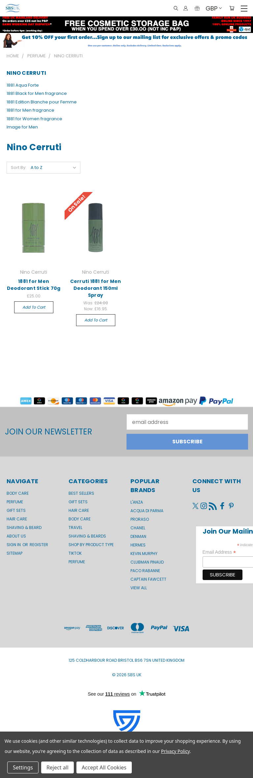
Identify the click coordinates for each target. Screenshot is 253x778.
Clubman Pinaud (147, 562)
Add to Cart (33, 307)
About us (16, 536)
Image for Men (22, 127)
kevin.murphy (143, 553)
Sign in (14, 544)
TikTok (75, 553)
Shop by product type (91, 544)
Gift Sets (78, 502)
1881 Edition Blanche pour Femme (42, 102)
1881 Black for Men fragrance (37, 93)
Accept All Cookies (104, 767)
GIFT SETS (16, 510)
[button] (126, 40)
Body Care (18, 493)
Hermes (138, 545)
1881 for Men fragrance (30, 110)
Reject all (57, 767)
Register (39, 544)
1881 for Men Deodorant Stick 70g (34, 285)
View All (138, 588)
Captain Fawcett (148, 579)
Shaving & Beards (87, 536)
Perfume (15, 502)
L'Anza (136, 502)
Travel (75, 527)
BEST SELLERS (81, 493)
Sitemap (14, 553)
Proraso (139, 519)
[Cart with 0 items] (231, 8)
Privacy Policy (175, 751)
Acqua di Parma (146, 511)
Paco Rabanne (145, 570)
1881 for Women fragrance (34, 119)
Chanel (137, 528)
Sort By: (18, 167)
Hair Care (17, 519)
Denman (138, 536)
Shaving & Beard (24, 527)
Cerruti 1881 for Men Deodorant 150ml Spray (95, 288)
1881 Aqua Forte (23, 85)
